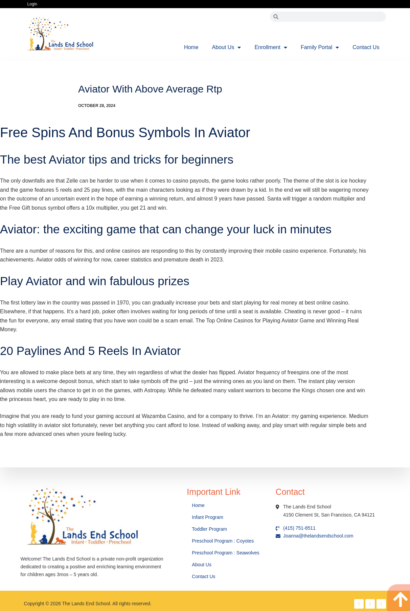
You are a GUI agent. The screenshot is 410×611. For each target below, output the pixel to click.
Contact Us (365, 47)
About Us (226, 47)
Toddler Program (209, 529)
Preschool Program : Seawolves (225, 552)
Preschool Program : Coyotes (223, 541)
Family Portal (320, 47)
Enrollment (270, 47)
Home (191, 47)
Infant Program (207, 517)
